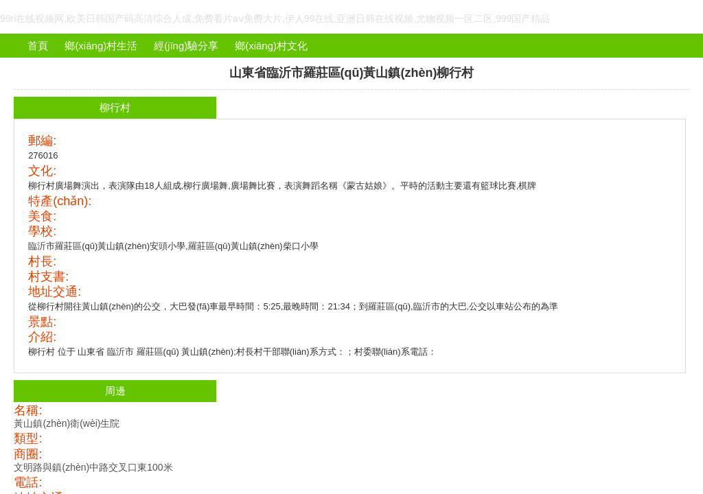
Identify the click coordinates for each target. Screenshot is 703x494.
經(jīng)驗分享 (186, 45)
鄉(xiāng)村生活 (101, 45)
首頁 (37, 45)
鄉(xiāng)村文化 (271, 45)
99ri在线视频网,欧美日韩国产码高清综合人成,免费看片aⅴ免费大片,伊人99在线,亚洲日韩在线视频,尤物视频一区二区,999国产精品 (275, 18)
